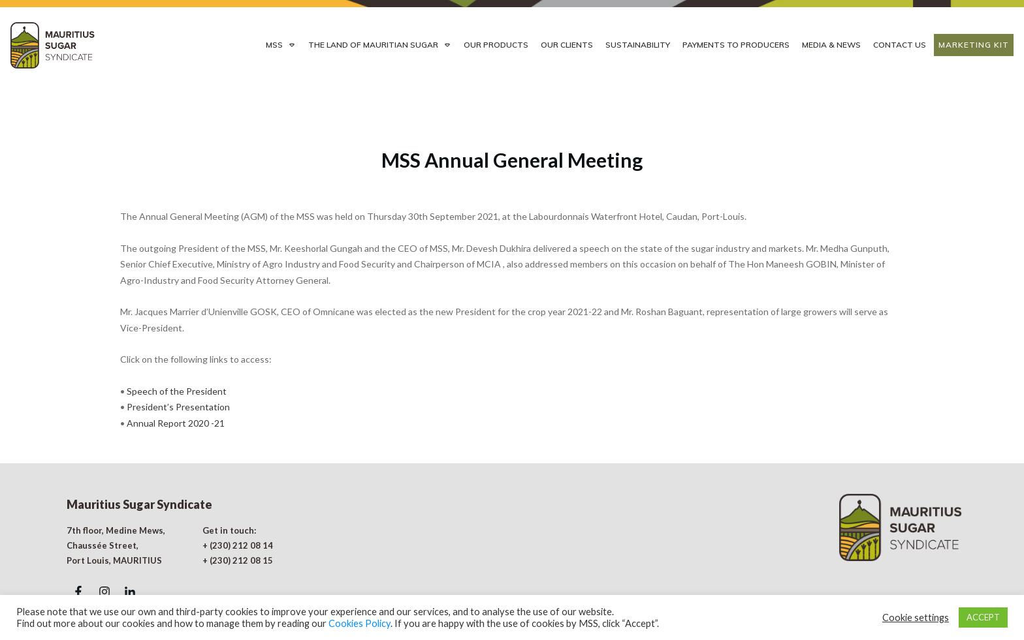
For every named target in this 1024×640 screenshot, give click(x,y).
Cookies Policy (359, 623)
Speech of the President (177, 349)
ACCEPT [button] (983, 617)
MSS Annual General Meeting (512, 118)
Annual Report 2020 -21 (175, 381)
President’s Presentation (178, 365)
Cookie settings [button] (915, 617)
